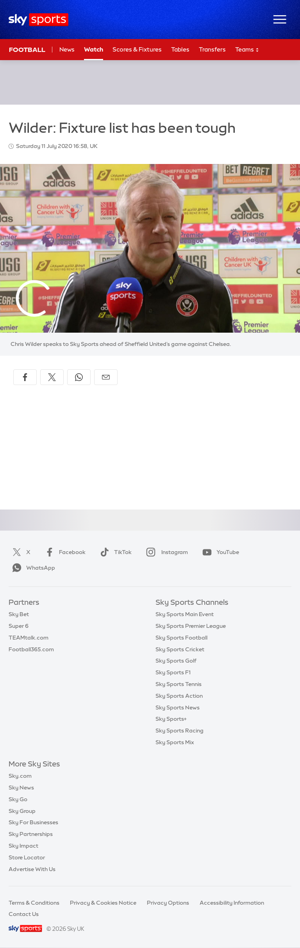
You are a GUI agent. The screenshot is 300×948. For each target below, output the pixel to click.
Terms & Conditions (34, 902)
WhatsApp (32, 568)
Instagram (165, 552)
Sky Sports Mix (174, 742)
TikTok (114, 552)
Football (27, 49)
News (67, 49)
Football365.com (31, 649)
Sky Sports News (177, 707)
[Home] (38, 19)
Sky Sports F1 (173, 672)
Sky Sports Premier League (190, 626)
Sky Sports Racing (179, 730)
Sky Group (22, 811)
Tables (180, 49)
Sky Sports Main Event (184, 614)
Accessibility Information (232, 902)
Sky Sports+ (171, 719)
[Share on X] (52, 377)
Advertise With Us (32, 869)
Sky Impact (23, 845)
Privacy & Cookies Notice (103, 902)
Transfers (212, 49)
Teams (247, 49)
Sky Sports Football (181, 637)
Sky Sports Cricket (179, 649)
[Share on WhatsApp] (79, 377)
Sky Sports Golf (175, 660)
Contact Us (24, 914)
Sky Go (18, 799)
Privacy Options (168, 902)
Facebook (64, 552)
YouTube (219, 552)
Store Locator (27, 857)
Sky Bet (19, 614)
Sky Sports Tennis (178, 684)
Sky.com (20, 776)
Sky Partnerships (31, 834)
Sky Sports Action (179, 696)
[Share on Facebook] (25, 377)
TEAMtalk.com (28, 637)
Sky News (21, 787)
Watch (93, 49)
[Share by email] (106, 377)
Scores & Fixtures (137, 49)
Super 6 (19, 626)
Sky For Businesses (33, 822)
